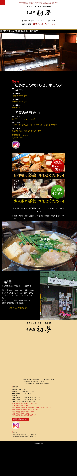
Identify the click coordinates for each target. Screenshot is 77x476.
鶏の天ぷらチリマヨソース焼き (23, 119)
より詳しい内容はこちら (58, 251)
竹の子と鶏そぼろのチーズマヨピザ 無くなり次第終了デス (34, 125)
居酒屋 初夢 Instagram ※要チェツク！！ (21, 136)
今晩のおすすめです (19, 96)
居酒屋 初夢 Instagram (20, 419)
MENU (2, 3)
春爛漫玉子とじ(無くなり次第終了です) (26, 131)
